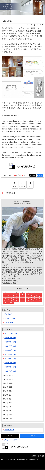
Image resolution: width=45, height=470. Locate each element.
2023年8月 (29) (10, 342)
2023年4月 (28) (10, 359)
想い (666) (8, 314)
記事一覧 (23, 186)
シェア (40, 176)
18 (22, 298)
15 (5, 298)
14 (40, 296)
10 (16, 296)
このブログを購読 (10, 440)
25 (22, 301)
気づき (26, 175)
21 (40, 298)
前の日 (15, 184)
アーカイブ (7, 329)
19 (28, 298)
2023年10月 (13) (10, 333)
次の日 (30, 184)
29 (5, 303)
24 (16, 301)
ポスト (33, 176)
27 (34, 301)
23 (11, 301)
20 (34, 298)
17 (16, 298)
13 (34, 296)
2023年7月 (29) (10, 346)
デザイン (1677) (10, 322)
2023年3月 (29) (10, 363)
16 (11, 298)
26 (28, 301)
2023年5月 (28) (10, 354)
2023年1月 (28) (10, 371)
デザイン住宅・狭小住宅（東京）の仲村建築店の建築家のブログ (22, 7)
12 (28, 296)
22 (5, 301)
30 (11, 303)
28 (40, 301)
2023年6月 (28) (10, 350)
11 (22, 296)
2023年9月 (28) (10, 338)
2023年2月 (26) (10, 367)
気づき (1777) (9, 318)
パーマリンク (8, 175)
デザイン (18, 175)
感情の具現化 (7, 21)
